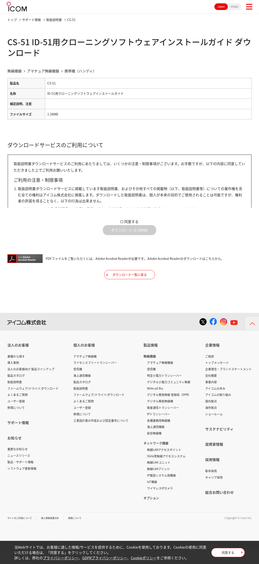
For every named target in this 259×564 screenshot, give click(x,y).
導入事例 (13, 376)
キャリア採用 (214, 491)
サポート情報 (31, 19)
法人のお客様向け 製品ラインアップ (30, 382)
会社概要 (211, 389)
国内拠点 (211, 414)
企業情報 (212, 358)
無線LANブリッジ (158, 482)
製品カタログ (16, 389)
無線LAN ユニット (158, 476)
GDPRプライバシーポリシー (104, 557)
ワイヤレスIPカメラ (160, 501)
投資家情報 (214, 457)
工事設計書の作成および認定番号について (100, 434)
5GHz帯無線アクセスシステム (166, 469)
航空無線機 (154, 447)
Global (234, 6)
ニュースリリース (18, 469)
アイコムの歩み (215, 402)
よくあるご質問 (17, 408)
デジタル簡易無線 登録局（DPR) (168, 408)
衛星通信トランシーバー (163, 421)
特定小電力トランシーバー (164, 389)
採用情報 (212, 473)
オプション (151, 511)
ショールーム (214, 427)
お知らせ (14, 451)
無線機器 (149, 369)
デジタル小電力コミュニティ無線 (168, 395)
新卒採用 (211, 484)
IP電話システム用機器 (161, 489)
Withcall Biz (155, 402)
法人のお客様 (18, 358)
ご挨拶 (209, 369)
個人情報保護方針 (56, 531)
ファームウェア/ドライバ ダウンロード (32, 402)
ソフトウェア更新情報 (21, 482)
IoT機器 (152, 495)
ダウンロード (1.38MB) (129, 233)
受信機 (77, 382)
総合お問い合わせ (219, 505)
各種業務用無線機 (158, 434)
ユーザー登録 (16, 414)
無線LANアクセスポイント (164, 463)
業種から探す (16, 369)
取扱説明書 (54, 19)
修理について (16, 421)
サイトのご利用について (22, 531)
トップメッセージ (216, 376)
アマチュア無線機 (85, 369)
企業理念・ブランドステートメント (228, 382)
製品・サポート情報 (20, 475)
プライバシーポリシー (61, 557)
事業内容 (211, 395)
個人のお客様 (84, 358)
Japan (221, 6)
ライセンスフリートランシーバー (95, 376)
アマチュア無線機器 (160, 376)
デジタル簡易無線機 (160, 414)
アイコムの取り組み (218, 408)
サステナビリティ (219, 442)
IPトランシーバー (158, 427)
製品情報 (150, 358)
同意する (131, 221)
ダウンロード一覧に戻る (129, 284)
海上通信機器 (82, 389)
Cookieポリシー (144, 557)
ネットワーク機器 (155, 456)
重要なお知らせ (17, 462)
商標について (85, 531)
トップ (12, 19)
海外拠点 (211, 421)
